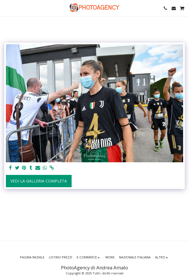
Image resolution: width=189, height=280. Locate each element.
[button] (6, 8)
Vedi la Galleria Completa (38, 181)
